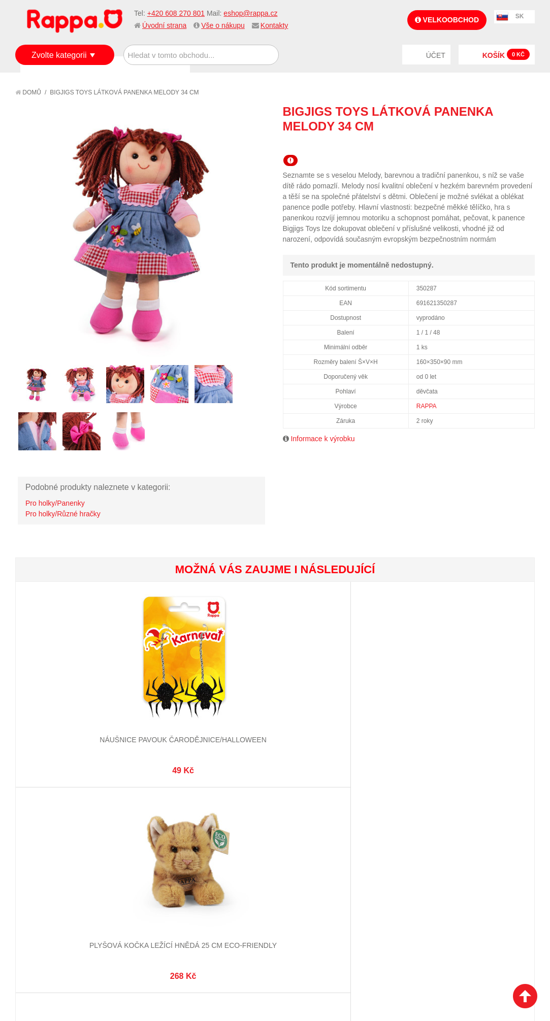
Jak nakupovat (51, 857)
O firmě (38, 844)
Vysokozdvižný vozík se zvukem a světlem (491, 685)
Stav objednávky (312, 857)
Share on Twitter (524, 144)
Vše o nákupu (223, 25)
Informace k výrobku (322, 439)
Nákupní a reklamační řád (70, 869)
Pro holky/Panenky (55, 503)
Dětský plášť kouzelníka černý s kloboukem (318, 685)
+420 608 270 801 (176, 13)
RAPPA (426, 406)
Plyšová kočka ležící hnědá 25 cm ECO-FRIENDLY (145, 685)
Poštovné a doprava (60, 882)
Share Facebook (504, 144)
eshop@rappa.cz (250, 13)
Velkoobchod (447, 20)
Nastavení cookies (250, 985)
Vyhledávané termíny (191, 857)
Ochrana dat (48, 894)
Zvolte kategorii (59, 55)
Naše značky (47, 907)
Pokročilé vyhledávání (194, 869)
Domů (28, 92)
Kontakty (274, 25)
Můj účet (298, 844)
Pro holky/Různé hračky (63, 514)
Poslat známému (484, 144)
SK (519, 16)
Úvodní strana (164, 25)
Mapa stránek (177, 844)
